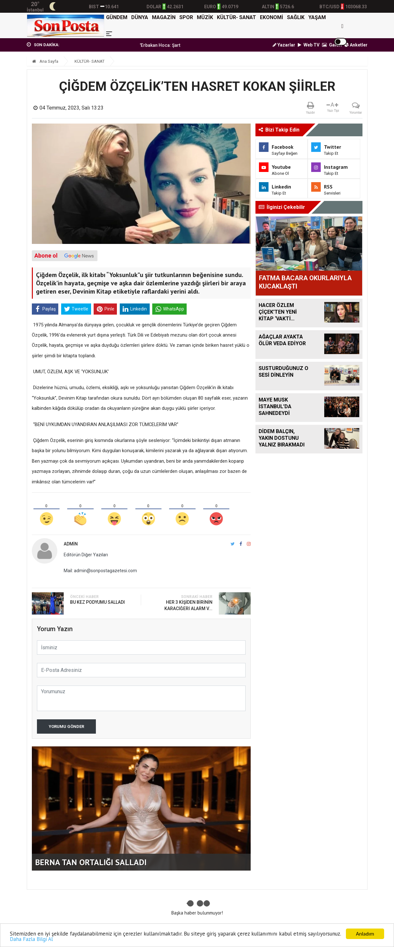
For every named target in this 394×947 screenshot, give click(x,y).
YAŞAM (317, 17)
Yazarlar (284, 44)
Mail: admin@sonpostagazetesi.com (100, 570)
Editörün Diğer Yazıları (86, 554)
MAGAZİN (164, 17)
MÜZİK (205, 17)
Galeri (332, 44)
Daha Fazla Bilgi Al (31, 939)
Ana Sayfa (45, 61)
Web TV (308, 44)
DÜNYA (139, 17)
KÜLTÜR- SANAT (236, 17)
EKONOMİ (271, 17)
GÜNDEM (116, 17)
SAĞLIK (295, 17)
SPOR (186, 17)
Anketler (356, 44)
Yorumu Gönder (66, 726)
